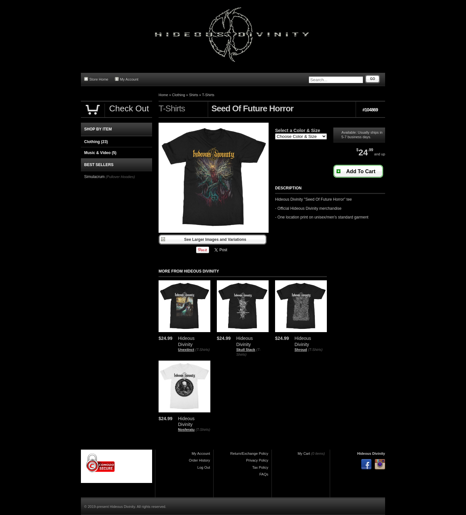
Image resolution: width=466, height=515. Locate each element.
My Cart (304, 453)
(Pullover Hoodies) (120, 177)
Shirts (193, 95)
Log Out (203, 467)
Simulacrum (94, 176)
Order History (199, 460)
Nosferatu (186, 429)
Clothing (178, 95)
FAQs (263, 474)
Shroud (300, 350)
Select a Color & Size (297, 130)
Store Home (96, 79)
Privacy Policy (257, 460)
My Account (127, 79)
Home (163, 95)
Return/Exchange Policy (249, 453)
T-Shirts (208, 95)
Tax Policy (260, 467)
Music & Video (100, 153)
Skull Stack (245, 350)
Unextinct (186, 350)
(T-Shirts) (202, 350)
